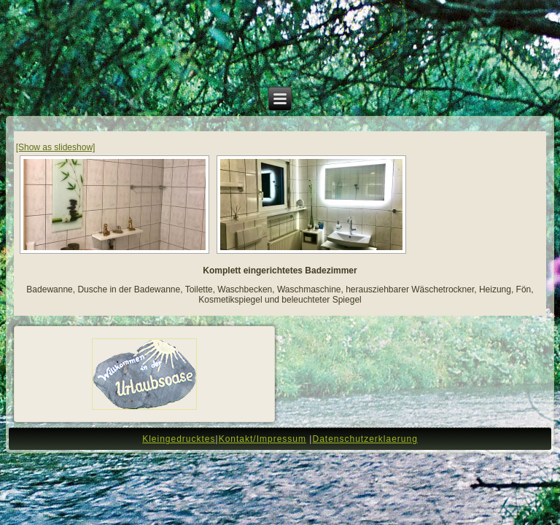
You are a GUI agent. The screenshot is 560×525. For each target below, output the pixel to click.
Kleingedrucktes (178, 439)
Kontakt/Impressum (262, 439)
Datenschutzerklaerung (364, 439)
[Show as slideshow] (56, 147)
